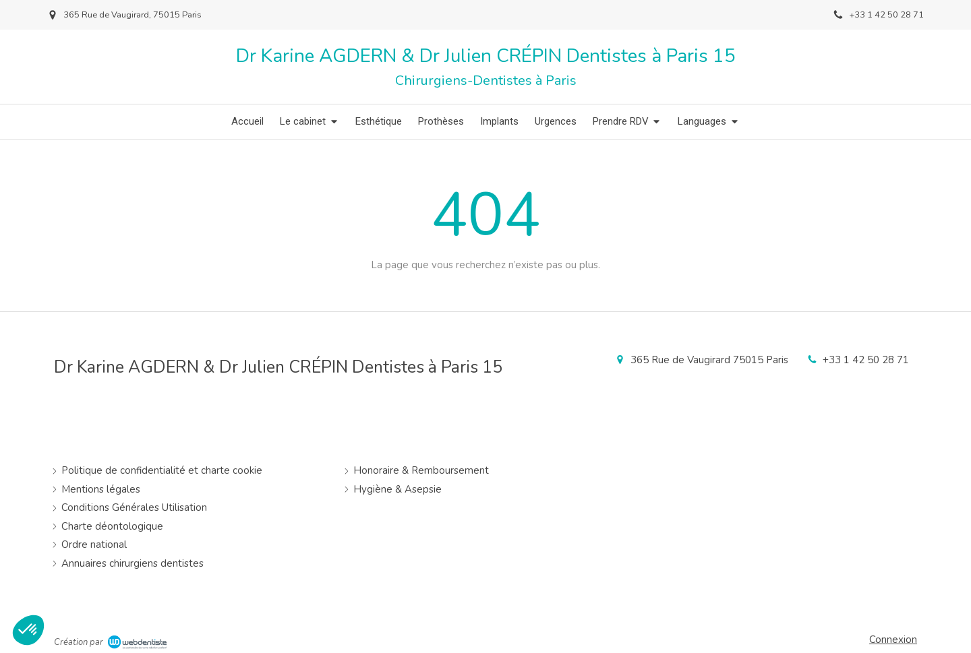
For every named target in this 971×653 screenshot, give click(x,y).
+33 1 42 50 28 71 (866, 360)
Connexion (893, 639)
